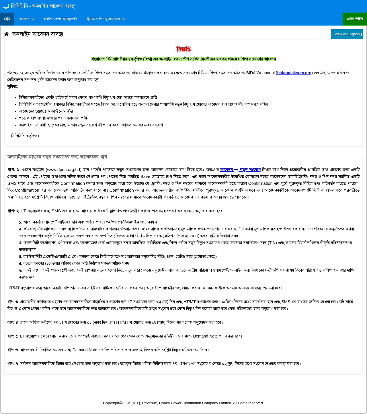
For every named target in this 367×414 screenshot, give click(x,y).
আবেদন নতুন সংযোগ (240, 169)
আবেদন (24, 19)
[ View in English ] (347, 34)
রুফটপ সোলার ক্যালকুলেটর (60, 19)
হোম (7, 19)
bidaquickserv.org (294, 72)
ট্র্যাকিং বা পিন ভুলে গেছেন (103, 19)
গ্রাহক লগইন (355, 19)
